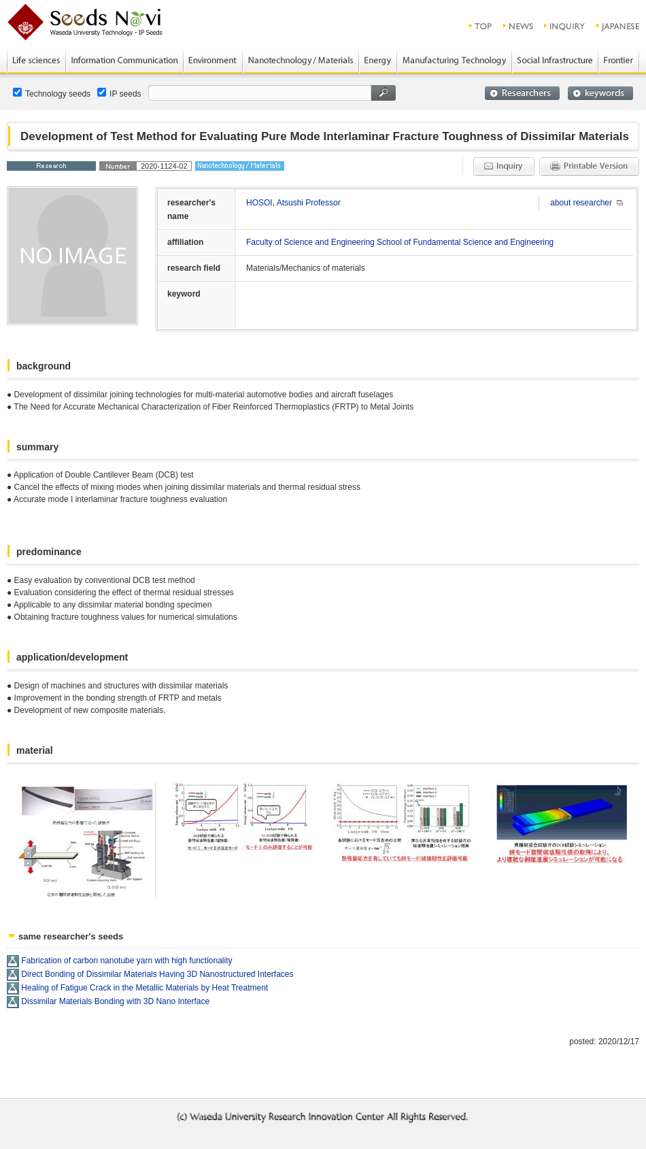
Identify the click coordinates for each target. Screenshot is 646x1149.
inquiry (565, 26)
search (383, 93)
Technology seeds (51, 93)
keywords (600, 93)
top (481, 26)
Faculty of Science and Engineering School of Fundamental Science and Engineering (400, 242)
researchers (522, 93)
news (518, 26)
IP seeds (119, 93)
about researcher (581, 202)
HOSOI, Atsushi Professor (293, 202)
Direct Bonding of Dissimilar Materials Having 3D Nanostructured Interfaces (157, 974)
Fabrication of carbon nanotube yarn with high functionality (126, 960)
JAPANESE (618, 26)
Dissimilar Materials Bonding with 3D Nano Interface (115, 1001)
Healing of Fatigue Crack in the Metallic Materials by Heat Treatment (144, 988)
